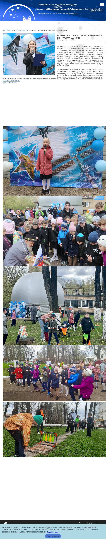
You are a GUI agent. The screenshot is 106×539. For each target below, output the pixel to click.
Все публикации (8, 30)
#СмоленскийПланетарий (11, 81)
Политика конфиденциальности (88, 523)
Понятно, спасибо (53, 536)
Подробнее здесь (52, 532)
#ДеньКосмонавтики (9, 82)
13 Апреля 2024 (21, 30)
